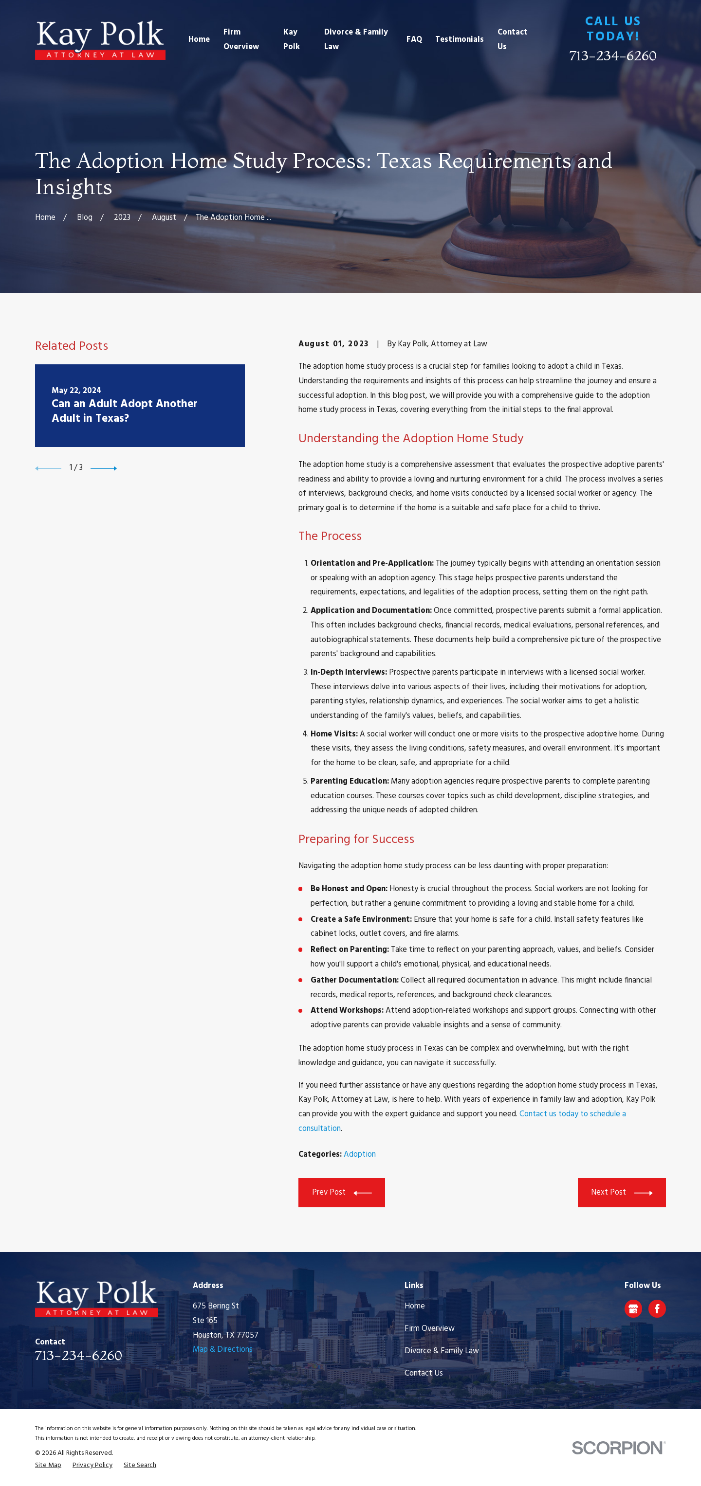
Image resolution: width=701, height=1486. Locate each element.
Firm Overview (430, 1329)
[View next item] (104, 468)
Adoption (360, 1154)
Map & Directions (223, 1349)
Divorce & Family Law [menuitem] (356, 40)
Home (415, 1306)
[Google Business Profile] (633, 1309)
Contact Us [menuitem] (513, 40)
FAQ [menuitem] (414, 40)
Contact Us (424, 1373)
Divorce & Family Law (442, 1351)
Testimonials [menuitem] (459, 40)
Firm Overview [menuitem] (241, 40)
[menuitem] (48, 1466)
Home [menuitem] (199, 40)
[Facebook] (657, 1309)
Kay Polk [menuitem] (291, 40)
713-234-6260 (613, 55)
